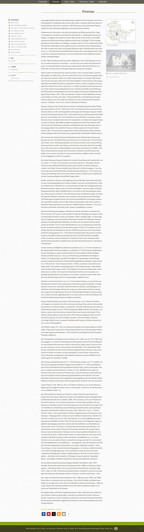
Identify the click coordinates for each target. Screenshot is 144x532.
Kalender (103, 1)
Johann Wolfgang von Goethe (18, 25)
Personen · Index (87, 1)
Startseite (43, 1)
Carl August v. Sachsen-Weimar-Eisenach (21, 28)
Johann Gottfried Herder (16, 33)
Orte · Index (69, 1)
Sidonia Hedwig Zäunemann (17, 39)
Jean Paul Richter (14, 49)
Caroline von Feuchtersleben (18, 47)
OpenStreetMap (123, 42)
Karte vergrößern (112, 45)
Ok (116, 528)
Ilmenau (12, 61)
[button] (44, 514)
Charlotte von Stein (15, 36)
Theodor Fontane (14, 52)
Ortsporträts (13, 69)
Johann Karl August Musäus (17, 44)
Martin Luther (13, 23)
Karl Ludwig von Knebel (16, 31)
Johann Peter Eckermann (17, 41)
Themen (55, 1)
